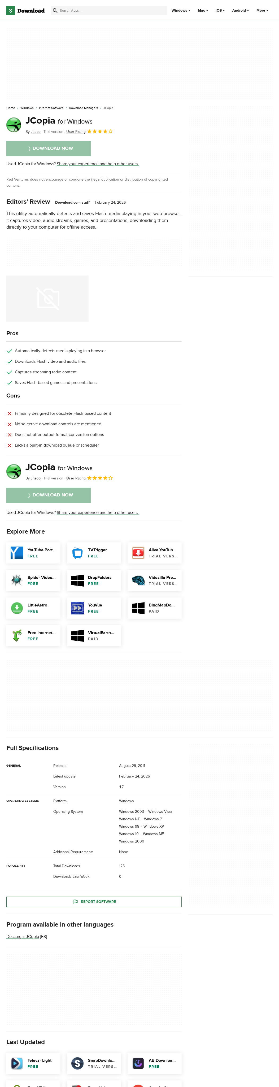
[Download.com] (25, 10)
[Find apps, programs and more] (109, 10)
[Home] (10, 108)
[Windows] (27, 108)
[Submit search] (55, 10)
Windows (179, 10)
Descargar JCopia (22, 936)
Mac (201, 10)
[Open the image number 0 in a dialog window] (47, 299)
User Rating (89, 131)
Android (239, 10)
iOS (219, 10)
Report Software (94, 902)
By (33, 131)
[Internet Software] (51, 108)
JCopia (59, 120)
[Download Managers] (83, 108)
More (262, 10)
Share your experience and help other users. (98, 164)
